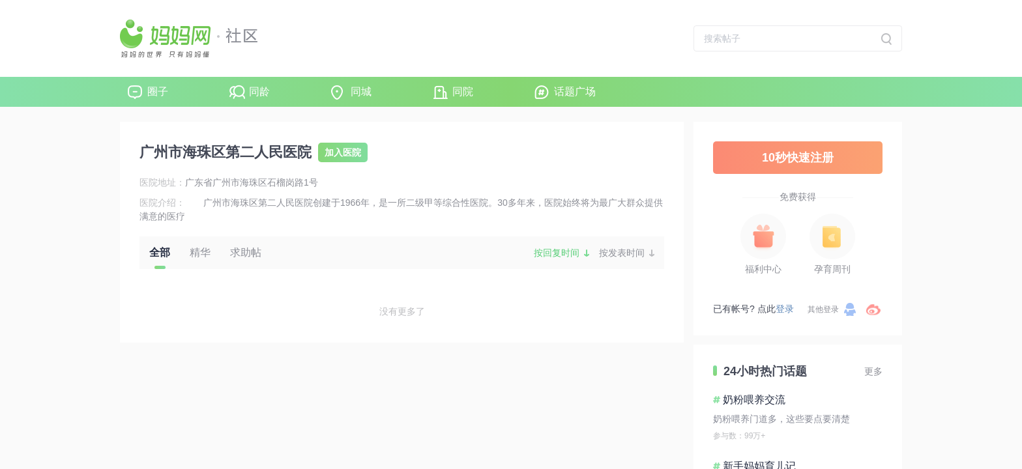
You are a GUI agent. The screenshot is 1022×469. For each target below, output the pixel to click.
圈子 (157, 91)
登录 (785, 309)
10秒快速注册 (798, 157)
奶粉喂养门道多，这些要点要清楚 (781, 419)
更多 (873, 371)
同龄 (259, 91)
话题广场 (575, 91)
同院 (462, 91)
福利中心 (763, 269)
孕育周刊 (832, 269)
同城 (361, 91)
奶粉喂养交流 (754, 399)
